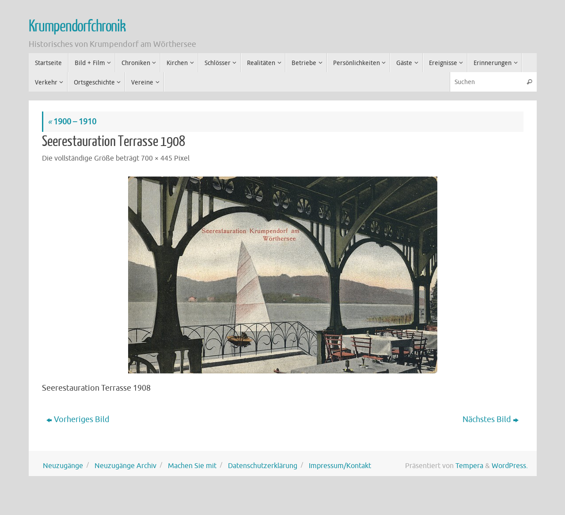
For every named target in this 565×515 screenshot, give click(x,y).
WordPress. (510, 465)
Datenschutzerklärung (262, 465)
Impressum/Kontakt (340, 465)
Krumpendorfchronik (77, 26)
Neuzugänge (63, 465)
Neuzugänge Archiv (125, 465)
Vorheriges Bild (78, 419)
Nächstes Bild (491, 419)
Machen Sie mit (192, 465)
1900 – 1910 (72, 122)
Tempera (469, 465)
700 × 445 (156, 158)
